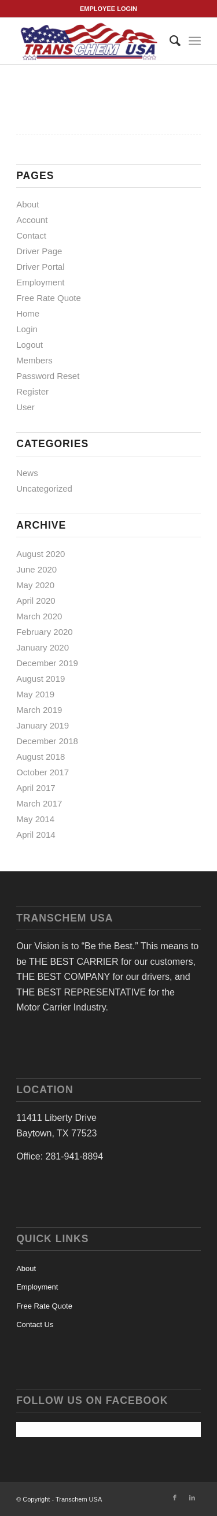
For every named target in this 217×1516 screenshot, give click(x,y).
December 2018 (47, 741)
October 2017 (42, 772)
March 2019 (39, 710)
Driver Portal (40, 267)
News (27, 473)
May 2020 (35, 585)
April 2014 (36, 834)
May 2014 (35, 819)
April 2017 (36, 788)
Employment (40, 282)
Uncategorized (44, 488)
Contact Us (34, 1324)
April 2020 (36, 600)
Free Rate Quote (48, 298)
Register (32, 391)
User (25, 407)
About (27, 204)
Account (31, 220)
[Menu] (195, 41)
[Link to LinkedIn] (192, 1497)
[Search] (169, 41)
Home (27, 313)
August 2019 (40, 678)
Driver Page (39, 251)
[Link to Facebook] (174, 1497)
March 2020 (39, 616)
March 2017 (39, 803)
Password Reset (47, 376)
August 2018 (40, 756)
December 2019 (47, 663)
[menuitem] (169, 41)
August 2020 (40, 554)
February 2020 (44, 632)
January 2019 (42, 725)
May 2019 (35, 694)
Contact (31, 235)
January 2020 (42, 647)
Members (34, 360)
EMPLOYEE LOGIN (108, 8)
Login (27, 329)
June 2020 (36, 569)
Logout (29, 345)
